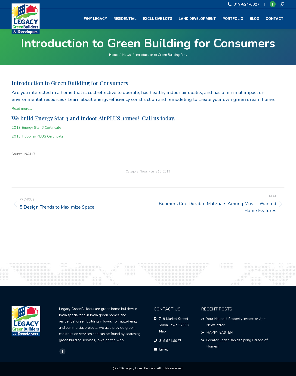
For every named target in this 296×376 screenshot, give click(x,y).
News (144, 171)
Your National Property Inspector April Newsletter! (236, 321)
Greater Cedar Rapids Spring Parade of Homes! (237, 343)
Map (162, 331)
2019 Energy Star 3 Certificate (36, 127)
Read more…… (23, 108)
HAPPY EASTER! (219, 332)
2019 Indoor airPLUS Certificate (38, 136)
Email (163, 349)
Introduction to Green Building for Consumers (70, 83)
